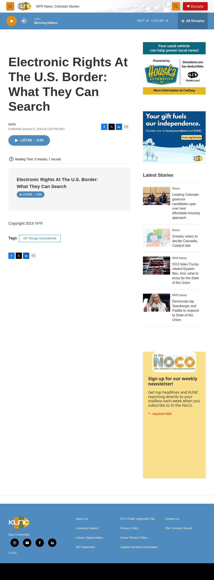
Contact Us (172, 518)
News (176, 188)
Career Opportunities (89, 537)
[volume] (24, 21)
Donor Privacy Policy (133, 537)
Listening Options (87, 528)
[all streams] (193, 21)
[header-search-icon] (176, 6)
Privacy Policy (129, 528)
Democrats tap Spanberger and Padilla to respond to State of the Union (185, 311)
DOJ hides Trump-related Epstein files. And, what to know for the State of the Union (185, 273)
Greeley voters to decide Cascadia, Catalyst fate (185, 241)
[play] (11, 21)
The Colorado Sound (178, 528)
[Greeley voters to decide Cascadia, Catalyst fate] (156, 238)
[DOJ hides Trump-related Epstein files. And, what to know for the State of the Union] (156, 266)
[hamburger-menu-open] (10, 6)
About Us (82, 518)
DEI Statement (85, 547)
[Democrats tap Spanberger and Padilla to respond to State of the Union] (156, 303)
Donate (197, 6)
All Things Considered (39, 238)
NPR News (179, 258)
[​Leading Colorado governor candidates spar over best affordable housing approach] (156, 196)
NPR (39, 223)
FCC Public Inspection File (137, 518)
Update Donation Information (139, 547)
